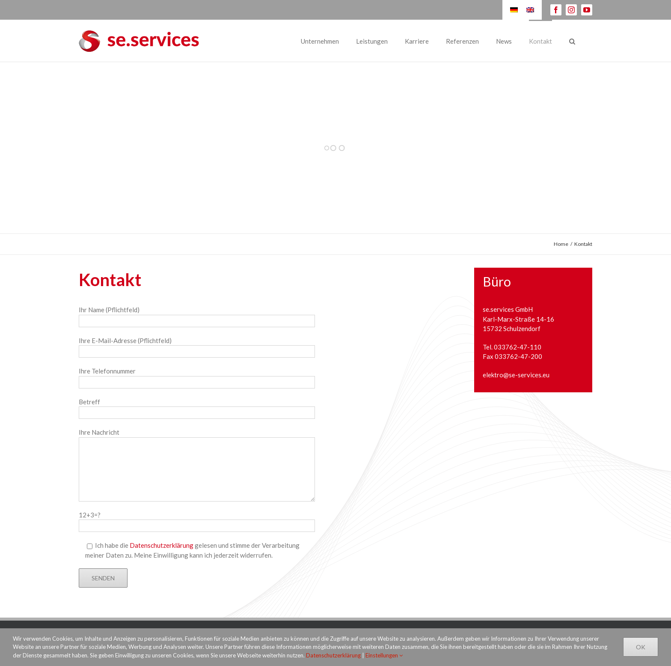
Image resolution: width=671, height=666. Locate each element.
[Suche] (572, 41)
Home (561, 244)
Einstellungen (384, 655)
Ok (640, 647)
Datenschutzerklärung (161, 545)
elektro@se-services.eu (516, 375)
